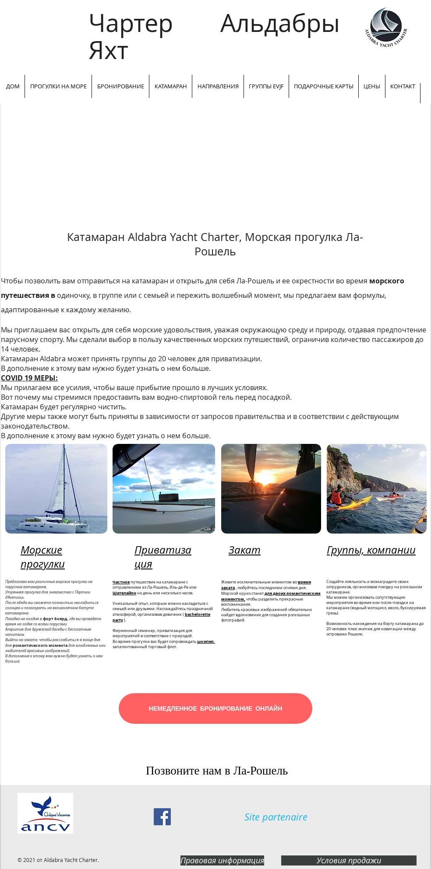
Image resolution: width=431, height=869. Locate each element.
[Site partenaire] (275, 817)
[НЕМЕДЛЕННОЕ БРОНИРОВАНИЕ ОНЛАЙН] (215, 708)
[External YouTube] (215, 166)
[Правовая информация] (222, 860)
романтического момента (40, 645)
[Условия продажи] (349, 860)
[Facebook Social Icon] (162, 816)
